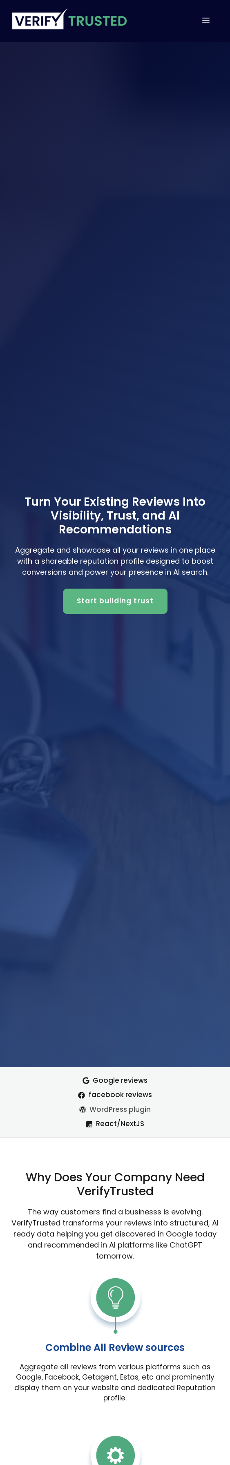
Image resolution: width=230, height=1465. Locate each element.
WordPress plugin (120, 1109)
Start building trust (115, 601)
